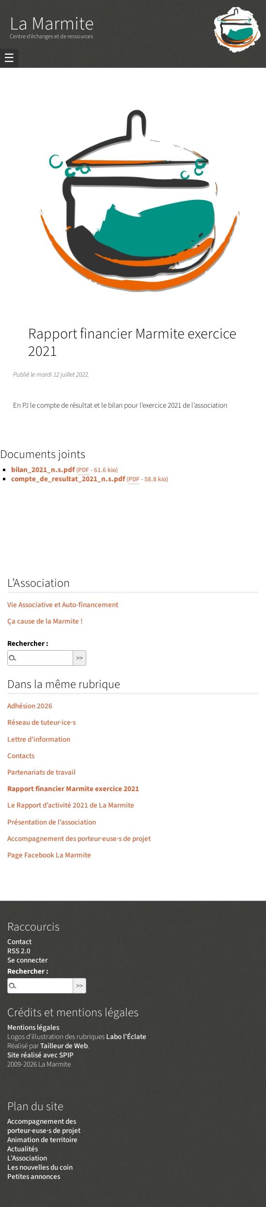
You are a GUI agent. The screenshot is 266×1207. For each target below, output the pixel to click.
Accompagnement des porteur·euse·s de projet (79, 838)
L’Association (27, 1158)
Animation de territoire (42, 1139)
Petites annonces (33, 1176)
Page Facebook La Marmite (49, 855)
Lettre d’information (38, 739)
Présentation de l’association (51, 822)
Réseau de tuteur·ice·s (41, 722)
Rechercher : (27, 643)
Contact (19, 941)
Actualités (22, 1149)
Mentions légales (33, 1027)
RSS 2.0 (19, 951)
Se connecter (27, 960)
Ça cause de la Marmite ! (45, 621)
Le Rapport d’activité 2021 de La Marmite (70, 805)
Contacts (20, 755)
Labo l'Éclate (126, 1036)
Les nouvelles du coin (40, 1167)
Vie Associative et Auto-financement (62, 604)
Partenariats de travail (41, 772)
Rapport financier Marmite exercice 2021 (73, 788)
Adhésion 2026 (29, 706)
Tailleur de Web (64, 1045)
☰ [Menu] (9, 58)
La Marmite (52, 24)
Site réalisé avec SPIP (40, 1055)
